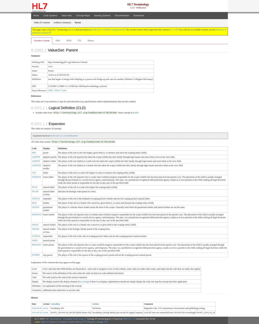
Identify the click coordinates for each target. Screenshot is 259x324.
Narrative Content (41, 40)
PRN (136, 112)
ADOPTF (36, 161)
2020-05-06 (37, 308)
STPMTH (36, 236)
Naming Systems (102, 15)
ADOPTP (36, 157)
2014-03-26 (37, 312)
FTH (34, 172)
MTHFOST (37, 214)
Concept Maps (83, 15)
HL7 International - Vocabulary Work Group (65, 319)
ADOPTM (36, 165)
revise (45, 308)
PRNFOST (36, 245)
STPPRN (36, 255)
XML (57, 40)
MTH (34, 203)
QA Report (62, 322)
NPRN (35, 240)
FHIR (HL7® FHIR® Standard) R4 (107, 29)
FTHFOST (36, 177)
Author (95, 304)
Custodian (55, 304)
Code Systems (50, 15)
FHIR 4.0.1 (127, 319)
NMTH (35, 225)
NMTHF (35, 229)
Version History (76, 322)
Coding (84, 281)
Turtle (64, 90)
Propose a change (96, 322)
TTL (80, 40)
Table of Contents (48, 322)
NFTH (34, 187)
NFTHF (35, 191)
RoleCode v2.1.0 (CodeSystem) (64, 135)
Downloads (138, 15)
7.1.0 (173, 29)
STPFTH (36, 198)
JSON (69, 40)
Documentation (122, 15)
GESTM (35, 207)
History (91, 40)
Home (36, 15)
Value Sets (67, 15)
